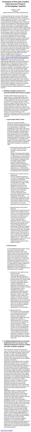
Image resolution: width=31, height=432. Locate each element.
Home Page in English (7, 430)
